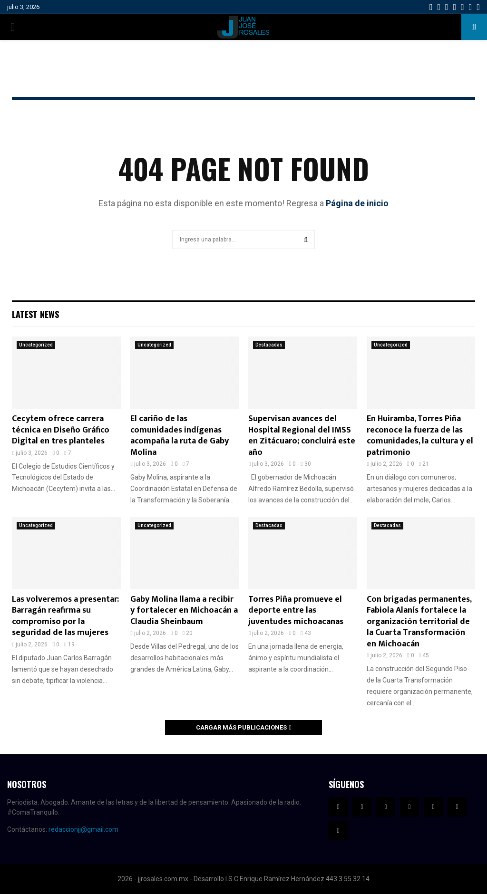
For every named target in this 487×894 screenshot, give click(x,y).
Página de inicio (357, 203)
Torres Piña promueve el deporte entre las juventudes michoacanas (295, 610)
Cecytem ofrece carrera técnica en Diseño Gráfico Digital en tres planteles (60, 430)
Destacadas (268, 344)
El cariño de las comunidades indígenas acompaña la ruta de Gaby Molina (179, 435)
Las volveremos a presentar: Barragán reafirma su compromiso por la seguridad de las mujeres (65, 616)
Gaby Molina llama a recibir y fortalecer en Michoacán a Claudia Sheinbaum (184, 610)
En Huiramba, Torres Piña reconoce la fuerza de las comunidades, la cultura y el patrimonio (420, 435)
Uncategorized (36, 344)
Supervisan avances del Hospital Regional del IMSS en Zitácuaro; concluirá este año (301, 435)
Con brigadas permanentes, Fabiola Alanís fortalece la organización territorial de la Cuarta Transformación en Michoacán (419, 621)
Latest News (35, 314)
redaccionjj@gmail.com (83, 829)
